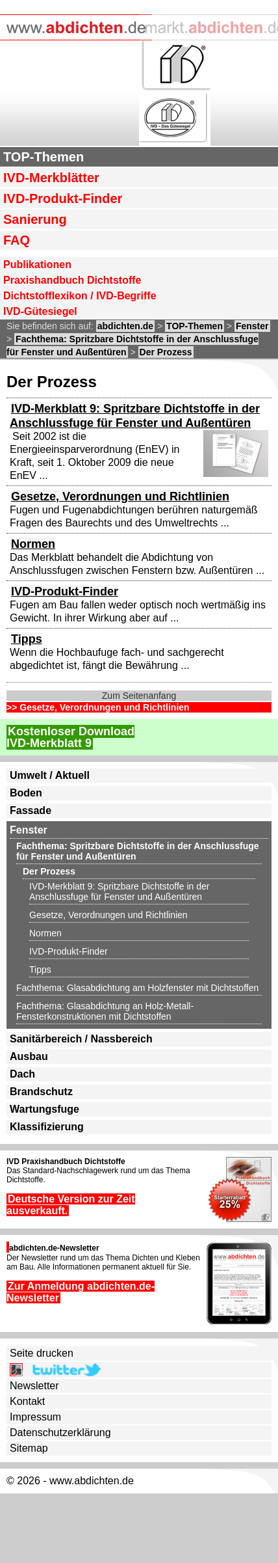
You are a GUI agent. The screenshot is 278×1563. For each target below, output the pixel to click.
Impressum (35, 1416)
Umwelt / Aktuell (50, 775)
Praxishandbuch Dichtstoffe (72, 280)
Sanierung (35, 219)
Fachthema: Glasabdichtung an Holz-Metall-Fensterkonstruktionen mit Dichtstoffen (105, 1011)
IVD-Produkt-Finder (62, 198)
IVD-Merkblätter (51, 177)
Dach (22, 1074)
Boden (26, 792)
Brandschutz (41, 1091)
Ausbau (29, 1056)
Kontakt (27, 1401)
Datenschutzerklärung (60, 1432)
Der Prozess (166, 352)
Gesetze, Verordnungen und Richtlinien (120, 496)
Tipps (26, 639)
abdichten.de (125, 326)
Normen (33, 543)
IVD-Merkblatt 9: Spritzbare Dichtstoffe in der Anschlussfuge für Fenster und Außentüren (119, 891)
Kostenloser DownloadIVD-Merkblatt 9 (70, 737)
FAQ (16, 240)
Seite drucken (41, 1353)
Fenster (252, 326)
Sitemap (29, 1448)
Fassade (30, 810)
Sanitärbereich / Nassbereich (81, 1038)
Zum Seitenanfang (139, 695)
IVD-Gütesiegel (40, 311)
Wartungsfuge (44, 1109)
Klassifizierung (47, 1126)
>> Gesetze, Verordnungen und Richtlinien (98, 707)
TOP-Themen (43, 157)
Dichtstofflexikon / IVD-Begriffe (80, 295)
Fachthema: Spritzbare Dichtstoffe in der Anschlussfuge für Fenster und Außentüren (137, 851)
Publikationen (37, 264)
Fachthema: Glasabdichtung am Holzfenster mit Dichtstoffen (137, 988)
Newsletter (34, 1385)
